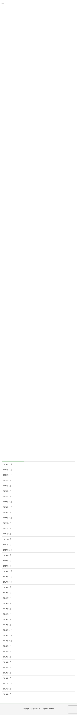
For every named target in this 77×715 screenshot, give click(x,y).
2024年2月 (7, 491)
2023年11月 (7, 507)
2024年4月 (7, 486)
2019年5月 (7, 609)
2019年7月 (7, 598)
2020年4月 (7, 561)
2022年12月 (7, 518)
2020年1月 (7, 566)
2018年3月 (7, 673)
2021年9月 (7, 534)
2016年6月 (7, 694)
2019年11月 (7, 577)
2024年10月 (7, 475)
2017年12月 (7, 683)
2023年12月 (7, 502)
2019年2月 (7, 625)
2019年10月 (7, 582)
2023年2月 (7, 512)
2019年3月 (7, 619)
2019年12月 (7, 571)
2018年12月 (7, 630)
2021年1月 (7, 545)
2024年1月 (7, 496)
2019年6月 (7, 603)
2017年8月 (7, 689)
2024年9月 (7, 480)
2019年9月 (7, 587)
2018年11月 (7, 635)
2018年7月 (7, 657)
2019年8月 (7, 593)
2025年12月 (7, 464)
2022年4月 (7, 523)
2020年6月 (7, 555)
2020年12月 (7, 550)
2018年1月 (7, 678)
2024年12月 (7, 470)
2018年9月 (7, 646)
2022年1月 (7, 528)
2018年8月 (7, 651)
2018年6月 (7, 662)
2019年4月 (7, 614)
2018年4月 (7, 667)
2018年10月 (7, 641)
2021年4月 (7, 539)
